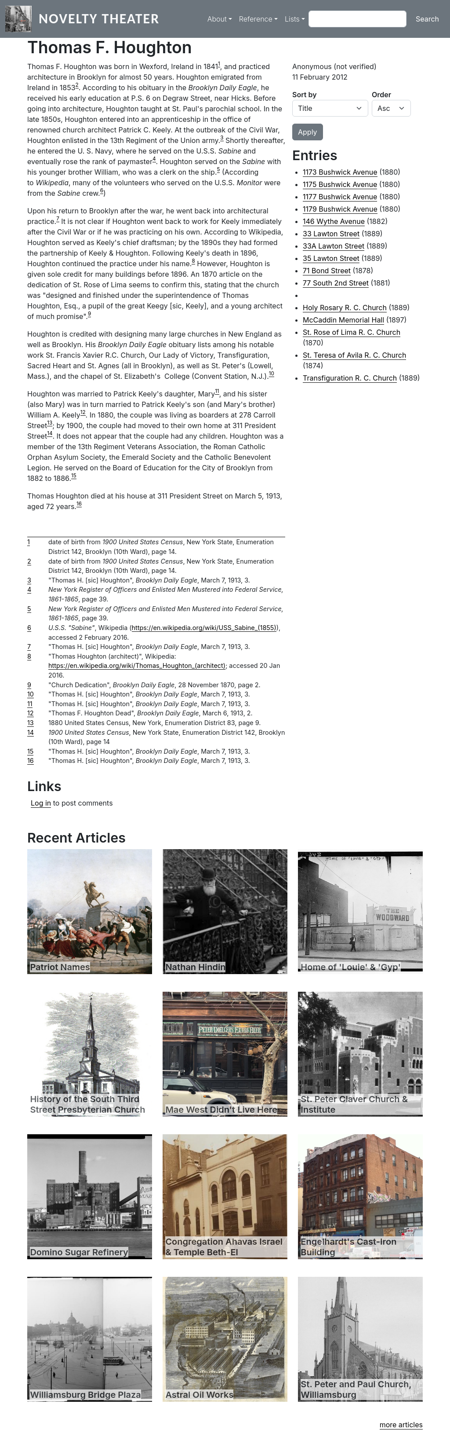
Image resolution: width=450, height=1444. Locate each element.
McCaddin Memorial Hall (343, 319)
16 (79, 504)
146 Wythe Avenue (334, 221)
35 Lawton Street (331, 258)
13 (49, 423)
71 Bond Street (327, 270)
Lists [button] (292, 19)
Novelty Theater (99, 18)
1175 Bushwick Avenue (340, 184)
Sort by (304, 94)
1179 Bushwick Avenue (340, 209)
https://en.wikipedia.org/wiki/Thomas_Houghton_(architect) (136, 665)
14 (49, 433)
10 (271, 373)
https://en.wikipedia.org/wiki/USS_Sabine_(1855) (204, 627)
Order (381, 94)
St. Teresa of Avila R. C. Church (354, 355)
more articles (401, 1424)
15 (73, 476)
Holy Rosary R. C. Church (345, 307)
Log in (41, 803)
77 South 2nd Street (336, 283)
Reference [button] (255, 19)
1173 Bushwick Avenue (340, 172)
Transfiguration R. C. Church (350, 378)
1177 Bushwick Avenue (340, 196)
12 (83, 412)
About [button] (217, 19)
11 (217, 391)
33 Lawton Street (331, 233)
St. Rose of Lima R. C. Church (351, 332)
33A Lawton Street (333, 246)
